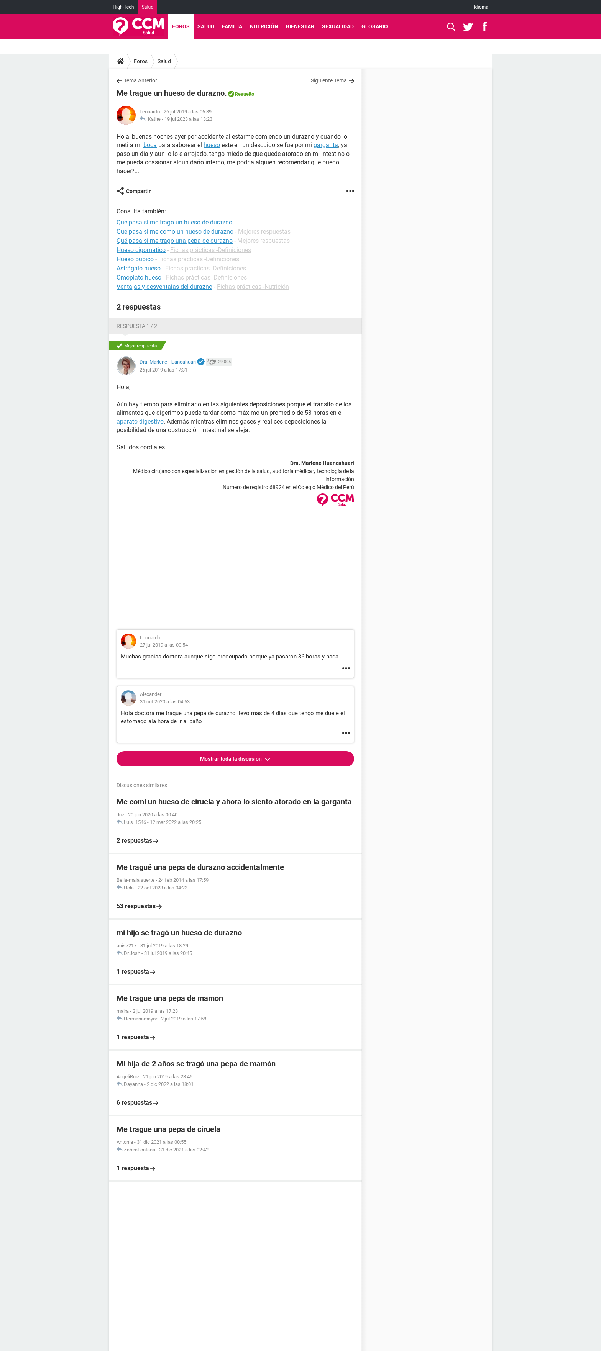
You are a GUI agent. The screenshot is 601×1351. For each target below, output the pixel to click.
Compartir (138, 191)
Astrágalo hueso (139, 268)
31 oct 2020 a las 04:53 (165, 701)
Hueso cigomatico (141, 250)
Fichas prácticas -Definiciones (210, 250)
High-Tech (123, 7)
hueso (212, 145)
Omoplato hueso (139, 277)
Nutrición (264, 26)
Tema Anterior (140, 80)
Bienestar (300, 26)
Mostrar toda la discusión (231, 759)
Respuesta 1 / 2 (137, 326)
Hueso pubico (135, 259)
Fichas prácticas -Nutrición (253, 286)
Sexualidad (338, 26)
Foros (181, 26)
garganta (326, 145)
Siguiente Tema (329, 80)
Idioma (481, 7)
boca (150, 145)
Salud (147, 7)
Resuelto (244, 94)
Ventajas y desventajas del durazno (164, 286)
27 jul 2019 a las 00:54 (164, 645)
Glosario (374, 26)
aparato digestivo (140, 421)
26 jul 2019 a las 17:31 (163, 370)
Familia (232, 26)
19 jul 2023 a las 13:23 (188, 119)
